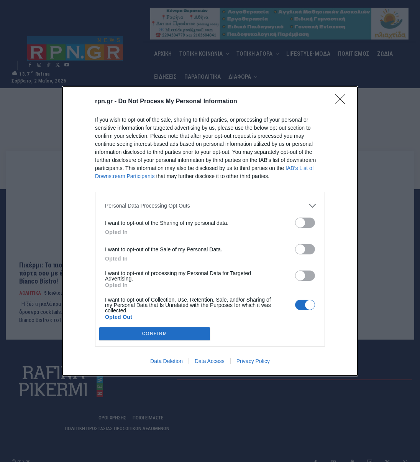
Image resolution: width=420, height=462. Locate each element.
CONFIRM (154, 334)
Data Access (210, 361)
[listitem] (210, 206)
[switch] (305, 223)
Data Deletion (166, 361)
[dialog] (210, 231)
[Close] (342, 101)
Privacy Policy (253, 361)
